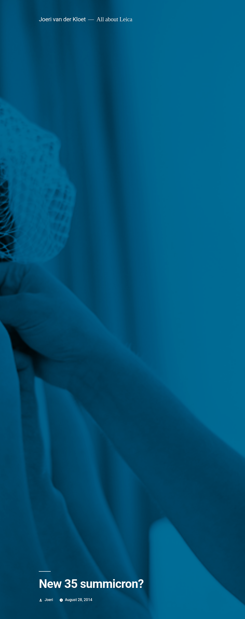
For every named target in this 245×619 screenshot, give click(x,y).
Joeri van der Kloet (62, 19)
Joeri (49, 599)
